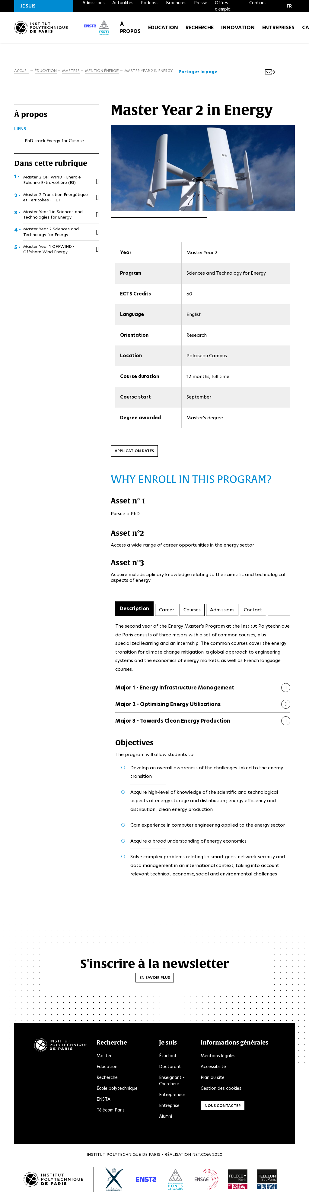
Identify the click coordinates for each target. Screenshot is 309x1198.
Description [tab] (134, 609)
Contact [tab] (253, 610)
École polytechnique (117, 1089)
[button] (43, 6)
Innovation (238, 30)
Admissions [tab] (222, 610)
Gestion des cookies (221, 1089)
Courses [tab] (192, 610)
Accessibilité (213, 1068)
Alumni (165, 1117)
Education (107, 1068)
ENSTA (103, 1100)
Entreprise (169, 1107)
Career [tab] (166, 610)
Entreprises (278, 30)
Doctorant (170, 1068)
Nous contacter (223, 1106)
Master (104, 1057)
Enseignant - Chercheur (172, 1082)
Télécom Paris (111, 1111)
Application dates (134, 452)
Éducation (163, 30)
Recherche (200, 30)
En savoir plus (154, 978)
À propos (130, 30)
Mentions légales (218, 1057)
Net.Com (201, 1156)
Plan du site (213, 1079)
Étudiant (168, 1057)
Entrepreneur (172, 1096)
